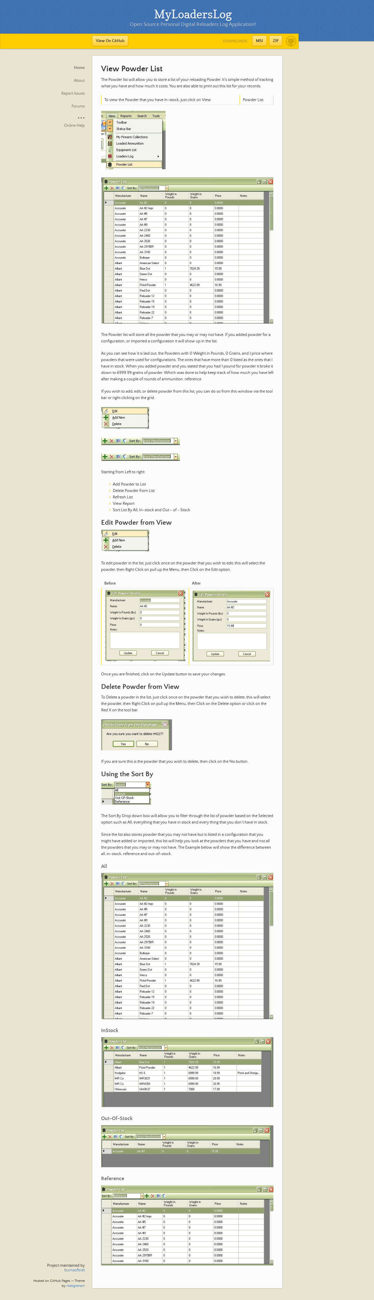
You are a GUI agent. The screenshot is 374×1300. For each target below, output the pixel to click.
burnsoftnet (74, 1270)
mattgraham (75, 1286)
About (79, 80)
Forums (78, 106)
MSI (259, 41)
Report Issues (73, 93)
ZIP (275, 41)
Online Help (74, 125)
